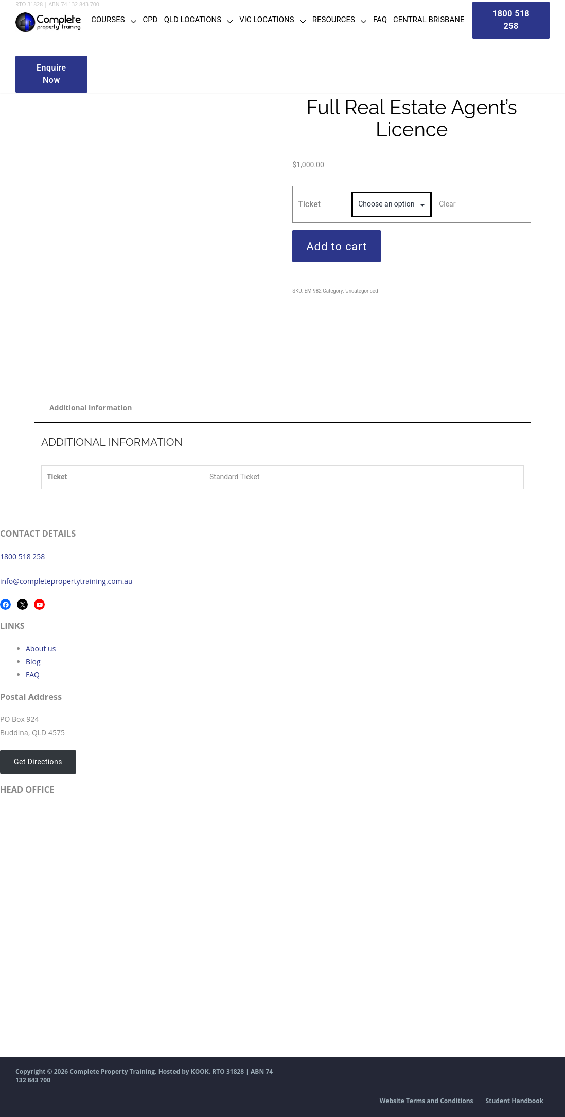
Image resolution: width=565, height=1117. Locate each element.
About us (41, 649)
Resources (333, 19)
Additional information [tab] (90, 408)
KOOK (200, 1071)
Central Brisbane (429, 19)
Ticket (309, 204)
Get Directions (38, 762)
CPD (150, 19)
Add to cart (336, 246)
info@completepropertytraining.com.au (66, 581)
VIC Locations (266, 19)
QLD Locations (192, 19)
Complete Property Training (112, 1071)
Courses (108, 19)
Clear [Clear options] (447, 204)
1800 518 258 (22, 556)
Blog (33, 661)
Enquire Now (51, 74)
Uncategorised (361, 291)
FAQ (380, 19)
